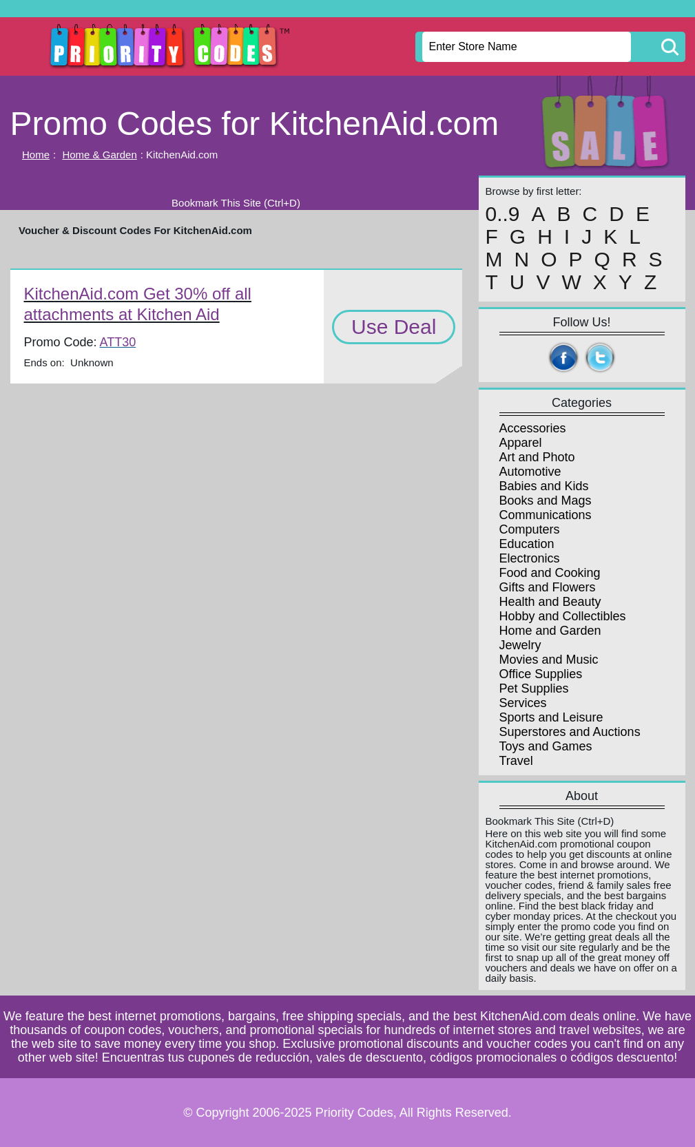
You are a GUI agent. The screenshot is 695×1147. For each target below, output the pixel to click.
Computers (529, 529)
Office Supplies (541, 674)
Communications (545, 515)
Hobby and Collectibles (562, 616)
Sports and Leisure (551, 717)
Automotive (530, 471)
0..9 (503, 214)
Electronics (529, 558)
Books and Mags (545, 500)
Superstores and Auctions (570, 732)
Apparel (520, 443)
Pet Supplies (534, 688)
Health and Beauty (550, 602)
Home (36, 154)
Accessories (532, 428)
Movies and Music (549, 659)
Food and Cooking (550, 573)
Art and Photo (537, 457)
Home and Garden (550, 631)
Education (526, 544)
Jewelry (520, 645)
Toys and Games (545, 746)
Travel (516, 761)
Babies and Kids (544, 486)
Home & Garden (99, 154)
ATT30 (118, 342)
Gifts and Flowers (547, 587)
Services (523, 703)
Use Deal (393, 326)
